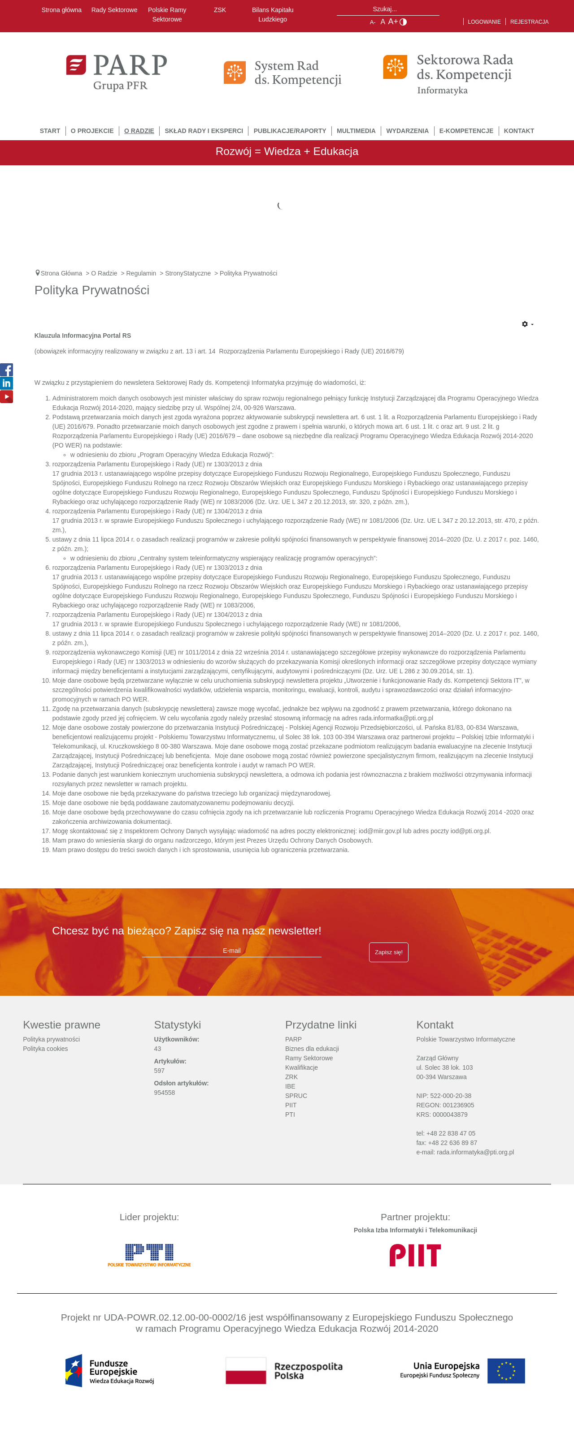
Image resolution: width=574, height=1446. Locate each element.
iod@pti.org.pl (470, 831)
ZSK (220, 9)
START (50, 130)
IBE (290, 1086)
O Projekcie (92, 130)
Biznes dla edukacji (312, 1048)
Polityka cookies (45, 1048)
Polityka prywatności (51, 1039)
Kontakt (519, 130)
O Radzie (139, 130)
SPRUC (296, 1095)
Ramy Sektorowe (309, 1058)
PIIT (291, 1105)
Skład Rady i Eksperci (204, 130)
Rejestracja (529, 22)
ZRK (291, 1076)
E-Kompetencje (466, 130)
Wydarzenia (407, 130)
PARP (293, 1039)
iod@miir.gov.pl (380, 831)
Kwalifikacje (301, 1067)
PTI (290, 1114)
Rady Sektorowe (114, 9)
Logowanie (484, 22)
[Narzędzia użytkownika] (527, 324)
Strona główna (62, 9)
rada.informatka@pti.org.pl (396, 718)
